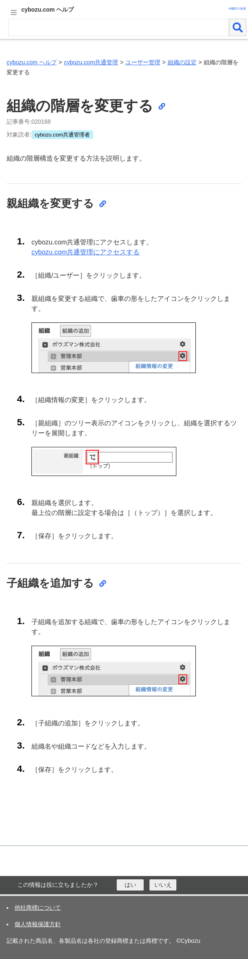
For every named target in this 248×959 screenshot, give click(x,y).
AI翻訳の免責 (237, 8)
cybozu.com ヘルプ (32, 62)
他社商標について (37, 907)
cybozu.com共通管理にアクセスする (85, 252)
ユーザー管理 (142, 62)
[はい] (130, 885)
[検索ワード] (118, 27)
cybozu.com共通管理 (91, 62)
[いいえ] (162, 885)
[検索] (237, 27)
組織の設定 (182, 62)
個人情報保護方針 (37, 924)
